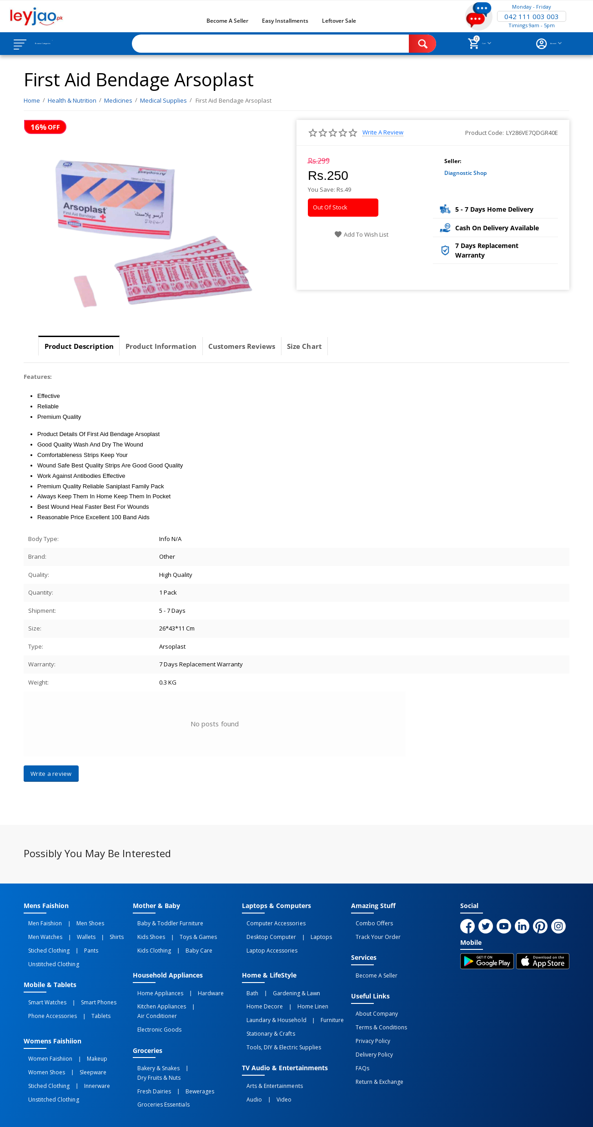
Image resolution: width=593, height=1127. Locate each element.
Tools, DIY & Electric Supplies (279, 1020)
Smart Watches (43, 986)
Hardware (197, 980)
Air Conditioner (206, 990)
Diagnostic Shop (465, 173)
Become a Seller (227, 21)
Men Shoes (76, 922)
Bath (248, 980)
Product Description (84, 346)
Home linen (298, 990)
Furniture (318, 1000)
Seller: (452, 161)
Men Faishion (40, 922)
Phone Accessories (48, 996)
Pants (77, 942)
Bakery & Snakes (154, 1035)
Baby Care (184, 942)
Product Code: (484, 133)
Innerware (83, 1055)
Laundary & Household (272, 1000)
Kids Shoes (147, 932)
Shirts (93, 932)
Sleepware (78, 1045)
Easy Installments (285, 21)
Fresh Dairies (149, 1045)
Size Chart (340, 346)
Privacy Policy (368, 1021)
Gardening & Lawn (282, 980)
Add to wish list (361, 234)
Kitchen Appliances (157, 990)
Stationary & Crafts (266, 1010)
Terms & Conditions (376, 1011)
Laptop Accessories (267, 942)
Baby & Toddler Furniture (165, 922)
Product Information (176, 346)
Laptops (307, 932)
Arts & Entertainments (270, 1055)
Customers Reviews (267, 346)
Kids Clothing (149, 942)
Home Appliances (156, 980)
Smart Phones (84, 986)
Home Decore (260, 990)
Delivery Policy (369, 1031)
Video (269, 1065)
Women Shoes (42, 1045)
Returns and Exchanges (261, 1112)
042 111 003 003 (531, 16)
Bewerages (185, 1045)
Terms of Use (198, 1112)
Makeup (83, 1035)
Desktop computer (266, 932)
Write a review (382, 132)
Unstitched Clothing (49, 952)
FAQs (358, 1041)
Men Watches (41, 932)
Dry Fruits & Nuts (201, 1035)
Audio (249, 1065)
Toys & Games (184, 932)
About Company (372, 1001)
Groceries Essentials (159, 1055)
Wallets (72, 932)
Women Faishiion (46, 1035)
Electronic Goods (155, 1000)
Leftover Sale (339, 21)
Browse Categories (62, 43)
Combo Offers (369, 922)
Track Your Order (373, 932)
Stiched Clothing (44, 942)
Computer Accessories (271, 922)
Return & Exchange (375, 1051)
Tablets (86, 996)
